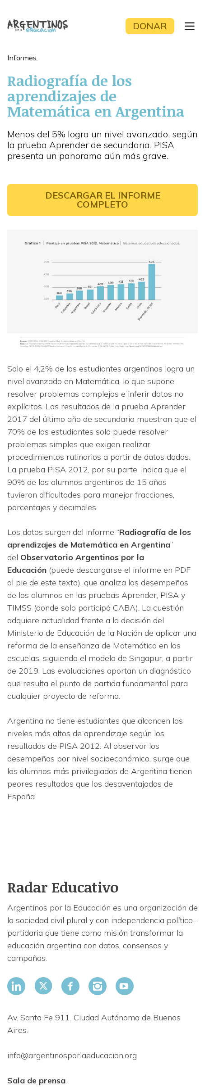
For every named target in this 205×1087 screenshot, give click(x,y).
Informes (22, 57)
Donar (150, 26)
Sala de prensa (36, 1080)
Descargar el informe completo (102, 200)
